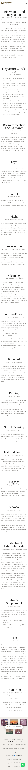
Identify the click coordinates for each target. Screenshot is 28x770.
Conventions (10, 741)
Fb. (13, 752)
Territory (12, 739)
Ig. (15, 752)
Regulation (20, 739)
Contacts (19, 741)
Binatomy (19, 755)
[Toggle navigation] (26, 3)
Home (6, 739)
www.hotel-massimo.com (14, 707)
